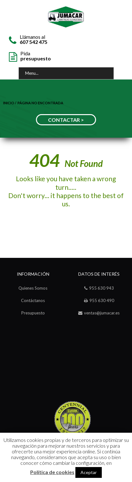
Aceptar (88, 472)
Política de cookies (52, 472)
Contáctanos (33, 300)
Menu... (31, 73)
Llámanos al (33, 39)
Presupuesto (33, 312)
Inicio (8, 103)
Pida (35, 55)
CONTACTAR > (66, 120)
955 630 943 (101, 288)
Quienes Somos (32, 288)
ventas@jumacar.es (102, 312)
